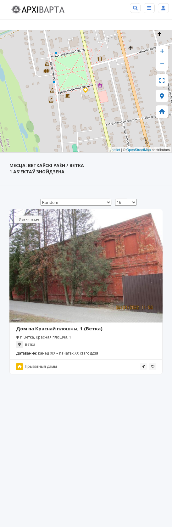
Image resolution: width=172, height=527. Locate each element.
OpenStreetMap (138, 150)
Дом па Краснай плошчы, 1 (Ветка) (59, 328)
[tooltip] (143, 366)
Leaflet (115, 150)
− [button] (162, 64)
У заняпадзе (29, 219)
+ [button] (162, 52)
